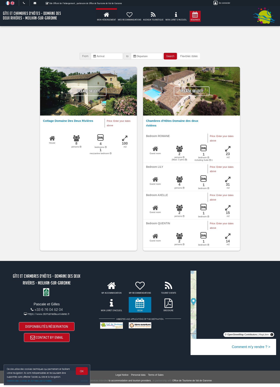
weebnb (84, 384)
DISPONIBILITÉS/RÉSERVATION (46, 328)
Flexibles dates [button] (189, 56)
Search (170, 56)
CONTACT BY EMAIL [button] (46, 340)
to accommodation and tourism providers (130, 384)
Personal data (138, 378)
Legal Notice (122, 378)
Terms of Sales (156, 378)
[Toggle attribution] (272, 335)
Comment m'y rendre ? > (251, 348)
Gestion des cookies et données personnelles (29, 380)
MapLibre (264, 335)
